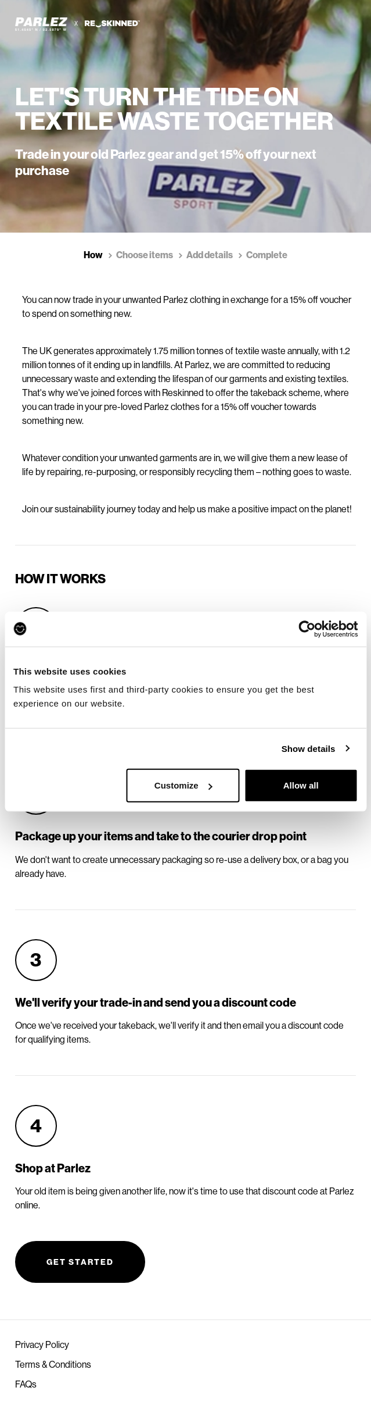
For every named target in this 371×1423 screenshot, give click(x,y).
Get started (80, 1262)
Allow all (301, 785)
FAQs (26, 1384)
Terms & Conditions (53, 1364)
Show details (309, 748)
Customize (183, 785)
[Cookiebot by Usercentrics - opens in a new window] (307, 628)
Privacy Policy (42, 1344)
